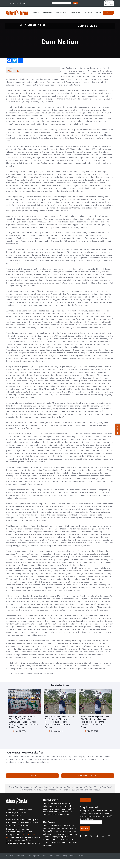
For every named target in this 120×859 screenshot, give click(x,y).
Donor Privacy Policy (58, 856)
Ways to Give (88, 13)
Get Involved (75, 13)
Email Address (86, 819)
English (108, 2)
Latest (98, 13)
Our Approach (47, 13)
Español (109, 5)
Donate (108, 12)
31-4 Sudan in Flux (33, 24)
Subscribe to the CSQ (87, 775)
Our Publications (61, 13)
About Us (36, 13)
